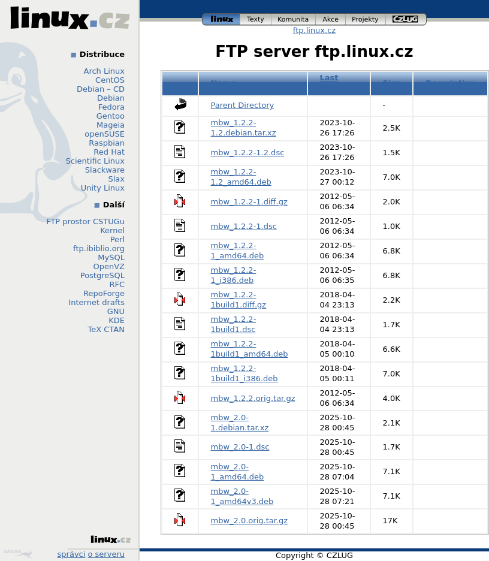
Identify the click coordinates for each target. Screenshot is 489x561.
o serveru (106, 554)
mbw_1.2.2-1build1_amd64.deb (249, 348)
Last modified (338, 82)
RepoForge (104, 293)
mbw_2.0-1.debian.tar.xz (240, 422)
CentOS (110, 80)
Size (391, 83)
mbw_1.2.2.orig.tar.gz (253, 398)
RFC (117, 284)
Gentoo (110, 115)
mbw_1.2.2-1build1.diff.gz (239, 299)
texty (255, 19)
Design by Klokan (18, 554)
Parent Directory (242, 105)
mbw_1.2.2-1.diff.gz (249, 201)
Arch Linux (104, 71)
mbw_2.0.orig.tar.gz (249, 520)
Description (450, 83)
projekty (366, 19)
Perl (117, 239)
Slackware (105, 169)
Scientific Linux (95, 160)
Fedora (111, 106)
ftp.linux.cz (314, 30)
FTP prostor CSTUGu (85, 221)
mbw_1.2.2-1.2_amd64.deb (241, 176)
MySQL (111, 257)
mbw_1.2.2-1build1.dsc (233, 324)
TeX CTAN (106, 329)
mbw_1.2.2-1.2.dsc (248, 152)
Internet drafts (96, 302)
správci (72, 554)
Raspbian (107, 142)
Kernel (112, 230)
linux (221, 19)
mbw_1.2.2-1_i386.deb (233, 275)
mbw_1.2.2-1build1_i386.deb (244, 373)
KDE (116, 320)
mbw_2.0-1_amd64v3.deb (242, 496)
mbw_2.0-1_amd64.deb (237, 471)
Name (223, 83)
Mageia (110, 124)
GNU (116, 311)
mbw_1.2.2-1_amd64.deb (237, 250)
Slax (116, 178)
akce (331, 19)
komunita (293, 19)
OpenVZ (109, 266)
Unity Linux (103, 187)
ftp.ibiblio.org (99, 248)
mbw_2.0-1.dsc (240, 446)
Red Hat (109, 151)
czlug (406, 19)
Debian (111, 98)
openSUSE (104, 133)
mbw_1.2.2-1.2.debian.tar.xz (243, 127)
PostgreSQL (102, 275)
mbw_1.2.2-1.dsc (244, 226)
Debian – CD (101, 89)
